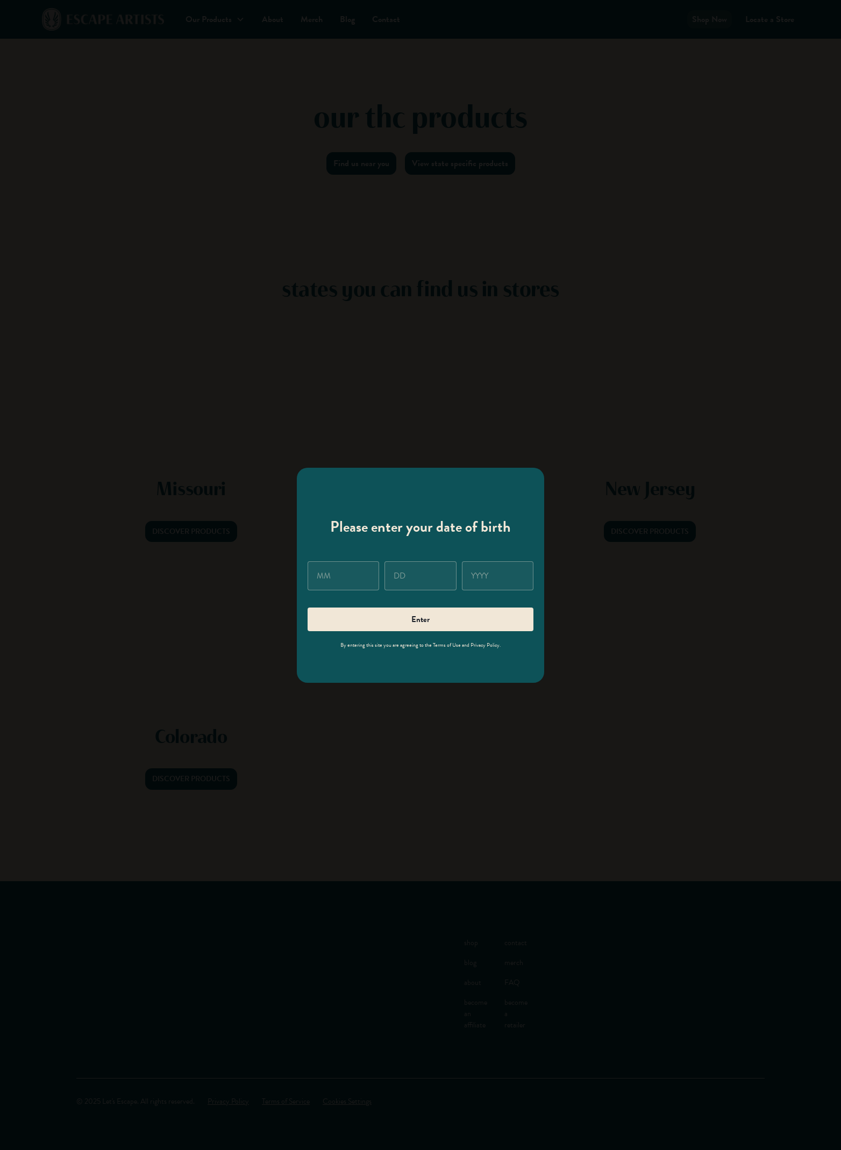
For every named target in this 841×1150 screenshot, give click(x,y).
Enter (420, 619)
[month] (343, 575)
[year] (497, 575)
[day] (420, 575)
